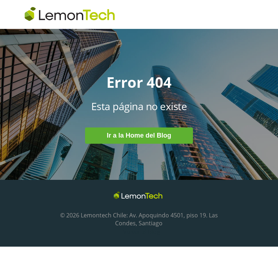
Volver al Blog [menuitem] (141, 232)
